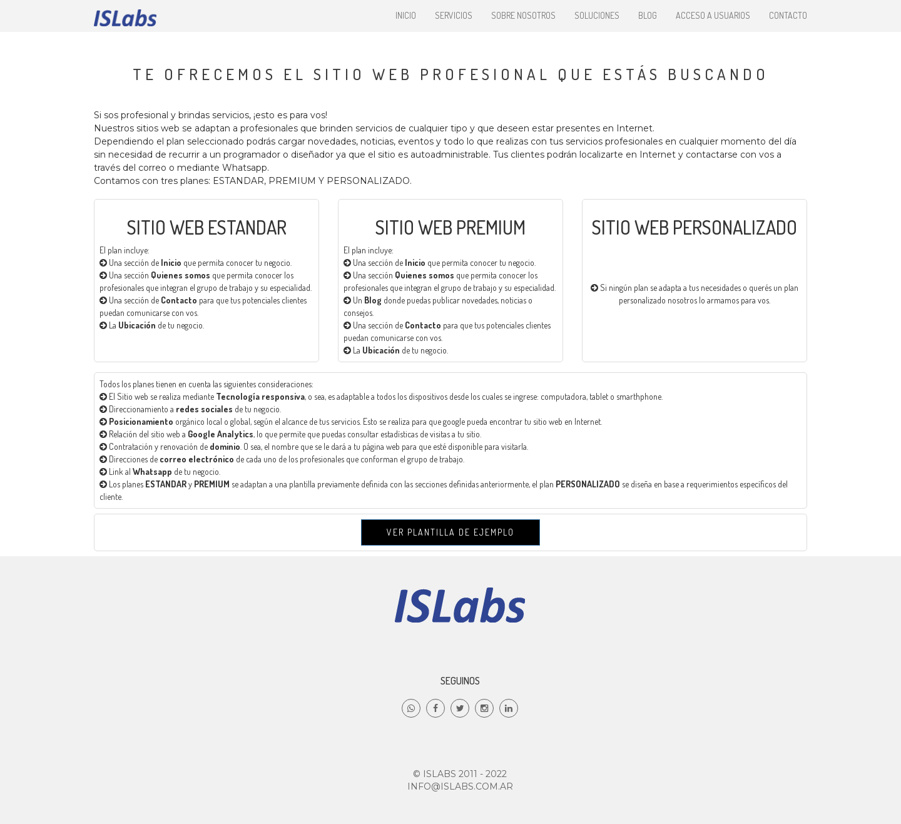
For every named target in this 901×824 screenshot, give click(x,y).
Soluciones (596, 15)
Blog (647, 15)
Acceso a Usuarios (713, 15)
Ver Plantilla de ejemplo (450, 532)
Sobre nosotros (523, 15)
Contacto (788, 15)
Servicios (453, 15)
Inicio (405, 15)
